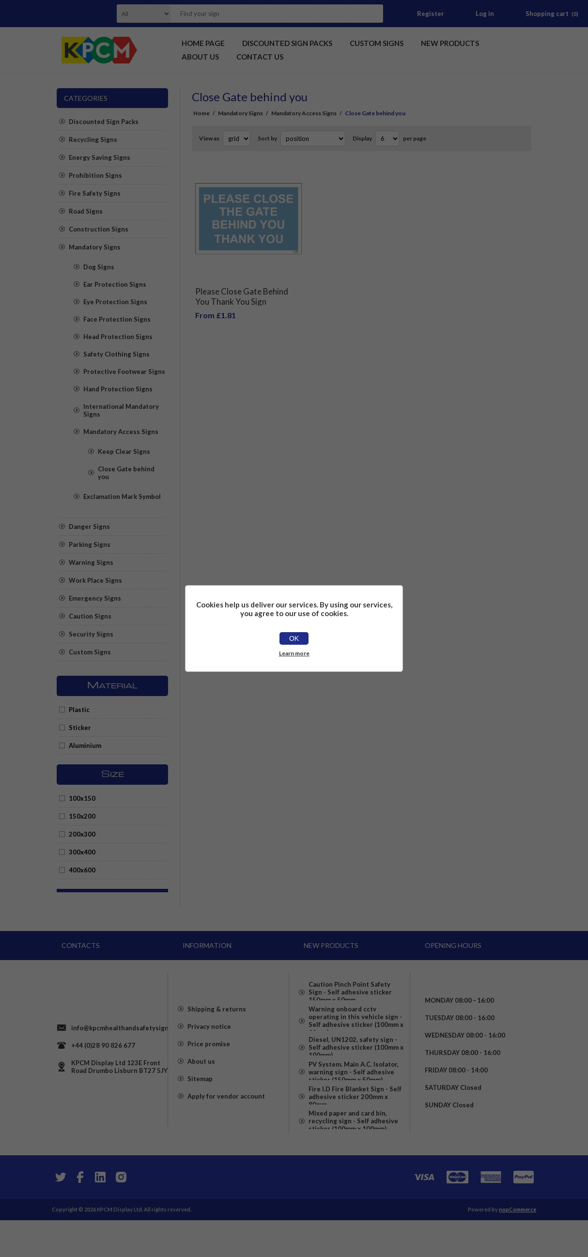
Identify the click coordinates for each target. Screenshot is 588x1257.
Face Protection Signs (117, 319)
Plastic (79, 710)
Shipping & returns (216, 1031)
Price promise (208, 1066)
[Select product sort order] (312, 138)
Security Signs (91, 634)
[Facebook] (80, 1214)
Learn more (294, 653)
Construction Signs (98, 229)
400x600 (82, 870)
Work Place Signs (95, 580)
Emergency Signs (95, 598)
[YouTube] (100, 1214)
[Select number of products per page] (387, 138)
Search (373, 13)
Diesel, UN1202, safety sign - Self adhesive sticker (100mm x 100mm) (356, 1062)
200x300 (82, 834)
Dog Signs (98, 267)
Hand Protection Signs (118, 389)
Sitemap (200, 1101)
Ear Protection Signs (114, 284)
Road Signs (86, 211)
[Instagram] (120, 1214)
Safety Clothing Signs (116, 354)
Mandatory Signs (95, 247)
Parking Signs (89, 544)
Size (112, 774)
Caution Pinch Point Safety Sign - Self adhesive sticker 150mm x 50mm (350, 988)
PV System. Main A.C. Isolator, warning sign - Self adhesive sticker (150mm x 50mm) (354, 1095)
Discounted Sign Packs (104, 121)
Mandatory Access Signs (120, 431)
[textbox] (264, 13)
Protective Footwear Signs (124, 371)
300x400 (82, 852)
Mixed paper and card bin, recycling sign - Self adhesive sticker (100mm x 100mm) (353, 1161)
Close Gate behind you (126, 473)
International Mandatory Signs (121, 410)
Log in (485, 13)
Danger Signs (89, 526)
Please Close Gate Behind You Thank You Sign (241, 289)
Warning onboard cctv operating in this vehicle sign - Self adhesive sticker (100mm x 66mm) (356, 1025)
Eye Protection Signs (115, 302)
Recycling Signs (93, 139)
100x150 (82, 798)
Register (430, 13)
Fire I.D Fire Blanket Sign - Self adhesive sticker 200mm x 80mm (355, 1128)
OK (294, 638)
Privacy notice (209, 1049)
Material (112, 686)
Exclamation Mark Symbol (122, 496)
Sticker (80, 727)
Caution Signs (90, 616)
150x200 (82, 816)
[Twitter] (59, 1214)
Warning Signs (91, 562)
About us (201, 1083)
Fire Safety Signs (95, 193)
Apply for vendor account (226, 1118)
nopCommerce (517, 1246)
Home (201, 113)
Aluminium (85, 745)
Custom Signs (90, 652)
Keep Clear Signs (124, 451)
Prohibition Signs (95, 175)
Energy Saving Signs (99, 157)
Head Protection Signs (118, 337)
